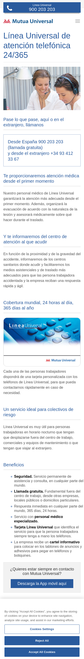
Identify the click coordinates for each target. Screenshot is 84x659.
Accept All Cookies (42, 652)
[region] (42, 629)
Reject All (42, 640)
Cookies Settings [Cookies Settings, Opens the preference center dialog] (42, 629)
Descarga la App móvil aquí (41, 583)
